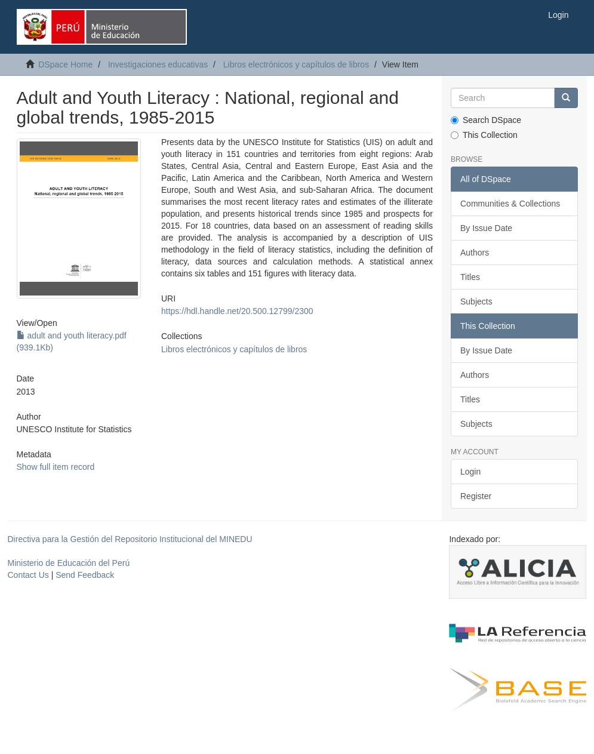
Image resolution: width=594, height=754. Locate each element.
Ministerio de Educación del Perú (69, 563)
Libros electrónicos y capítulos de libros (296, 64)
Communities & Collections (510, 203)
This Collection (484, 135)
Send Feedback (85, 575)
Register (475, 496)
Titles (470, 277)
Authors (474, 252)
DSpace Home (65, 64)
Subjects (476, 301)
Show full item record (56, 467)
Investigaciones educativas (158, 64)
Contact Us (28, 575)
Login (470, 471)
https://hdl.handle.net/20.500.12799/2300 (237, 311)
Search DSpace (486, 120)
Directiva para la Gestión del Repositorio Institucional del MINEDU (130, 539)
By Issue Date (486, 228)
